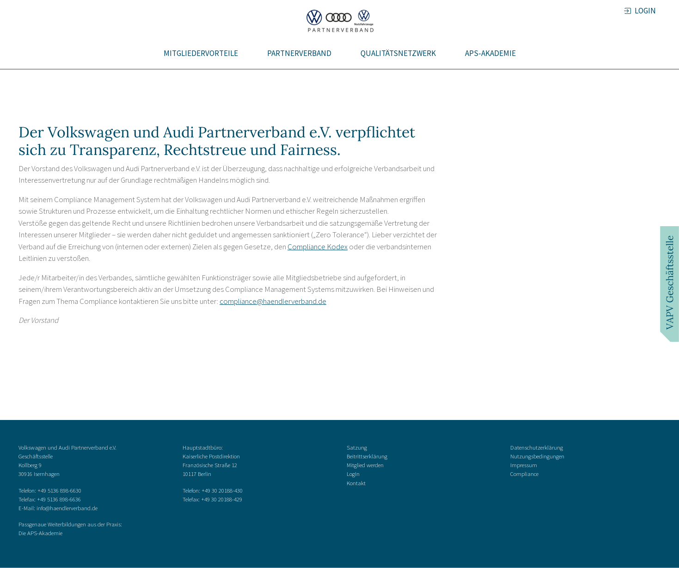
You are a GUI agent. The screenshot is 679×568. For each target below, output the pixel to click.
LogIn (353, 473)
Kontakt (356, 482)
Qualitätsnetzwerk (398, 53)
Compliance (524, 473)
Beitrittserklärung (367, 456)
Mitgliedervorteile (201, 53)
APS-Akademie (490, 53)
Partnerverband (299, 53)
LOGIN (644, 11)
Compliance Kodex (318, 246)
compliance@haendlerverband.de (273, 301)
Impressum (523, 465)
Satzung (357, 447)
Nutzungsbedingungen (537, 456)
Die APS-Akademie (40, 533)
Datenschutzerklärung (536, 447)
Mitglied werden (365, 465)
